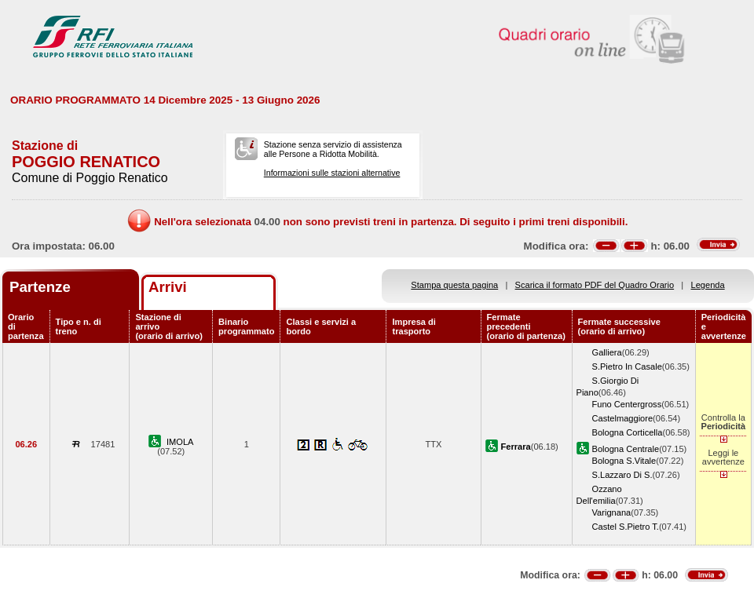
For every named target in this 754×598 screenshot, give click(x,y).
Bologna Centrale (626, 449)
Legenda (708, 285)
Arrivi (167, 287)
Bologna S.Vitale (624, 460)
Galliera (607, 352)
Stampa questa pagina (454, 285)
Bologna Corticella (627, 432)
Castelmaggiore (622, 418)
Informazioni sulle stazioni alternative (332, 172)
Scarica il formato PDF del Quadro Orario (595, 285)
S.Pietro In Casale (627, 366)
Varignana (611, 512)
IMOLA (180, 442)
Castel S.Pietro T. (625, 526)
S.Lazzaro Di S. (622, 474)
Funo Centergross (627, 404)
